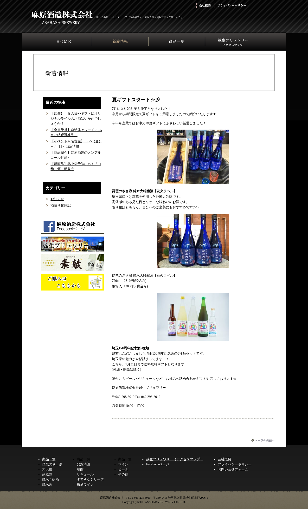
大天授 (47, 469)
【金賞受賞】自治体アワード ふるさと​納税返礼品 (76, 132)
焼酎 (80, 469)
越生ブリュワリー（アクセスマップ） (174, 459)
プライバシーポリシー (231, 5)
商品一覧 (176, 41)
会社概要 (205, 5)
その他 (123, 474)
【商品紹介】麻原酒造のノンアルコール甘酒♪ (76, 155)
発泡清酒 (83, 464)
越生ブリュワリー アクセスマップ (233, 41)
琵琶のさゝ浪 (52, 464)
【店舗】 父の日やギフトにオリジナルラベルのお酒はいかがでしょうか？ (76, 119)
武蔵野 (47, 474)
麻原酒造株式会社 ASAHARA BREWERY (62, 17)
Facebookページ (157, 464)
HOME (63, 41)
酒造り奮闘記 (61, 205)
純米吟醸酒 (50, 479)
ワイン (123, 464)
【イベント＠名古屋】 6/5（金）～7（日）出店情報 (76, 143)
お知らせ (57, 199)
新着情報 (120, 41)
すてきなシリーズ (90, 479)
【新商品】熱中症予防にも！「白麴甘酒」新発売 (76, 166)
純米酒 (47, 484)
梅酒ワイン (85, 484)
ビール (123, 469)
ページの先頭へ (263, 440)
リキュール (85, 474)
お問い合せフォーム (233, 469)
